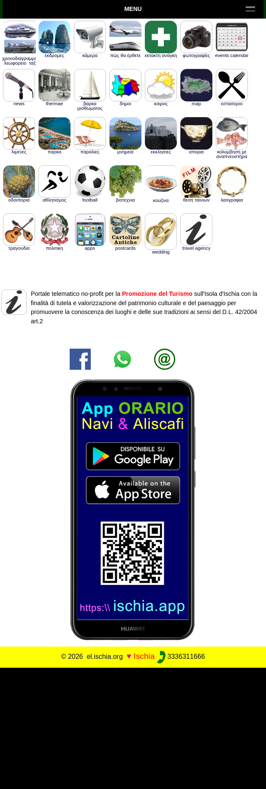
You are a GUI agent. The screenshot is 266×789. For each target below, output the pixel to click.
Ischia (144, 656)
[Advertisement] (133, 727)
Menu (132, 8)
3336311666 (181, 656)
